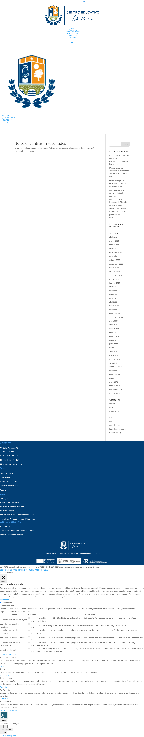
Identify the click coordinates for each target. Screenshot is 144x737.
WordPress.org (115, 433)
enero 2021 (113, 332)
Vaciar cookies (6, 729)
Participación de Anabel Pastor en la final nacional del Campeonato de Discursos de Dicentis (118, 196)
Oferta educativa (73, 32)
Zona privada (10, 132)
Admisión (73, 30)
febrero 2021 (114, 328)
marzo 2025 (114, 268)
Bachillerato (5, 526)
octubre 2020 (114, 336)
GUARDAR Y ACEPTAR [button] (8, 710)
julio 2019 (113, 378)
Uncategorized (115, 411)
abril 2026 (113, 237)
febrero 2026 (114, 245)
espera (112, 403)
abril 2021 (113, 325)
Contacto (73, 35)
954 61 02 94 (77, 1)
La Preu (73, 28)
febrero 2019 (114, 386)
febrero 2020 (114, 359)
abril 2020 (113, 351)
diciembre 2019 (115, 367)
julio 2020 (113, 340)
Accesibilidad (5, 490)
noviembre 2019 (115, 370)
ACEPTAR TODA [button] (41, 570)
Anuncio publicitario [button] (8, 654)
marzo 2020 (114, 355)
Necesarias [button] (4, 600)
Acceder (112, 421)
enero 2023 (113, 286)
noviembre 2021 (115, 309)
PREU (111, 407)
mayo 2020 (113, 347)
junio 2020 (113, 344)
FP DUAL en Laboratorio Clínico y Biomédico (17, 530)
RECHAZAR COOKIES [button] (26, 570)
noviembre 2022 (115, 290)
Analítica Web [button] (5, 675)
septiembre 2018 (116, 389)
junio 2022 (113, 298)
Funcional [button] (4, 699)
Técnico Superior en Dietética (12, 535)
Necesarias (7, 603)
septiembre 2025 (116, 264)
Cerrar (3, 721)
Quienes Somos (6, 473)
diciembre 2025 (115, 252)
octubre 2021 (114, 313)
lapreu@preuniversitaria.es (97, 1)
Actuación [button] (4, 687)
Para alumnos (73, 33)
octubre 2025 (114, 260)
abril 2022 (113, 302)
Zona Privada (10, 46)
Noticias (73, 37)
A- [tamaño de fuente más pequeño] (2, 726)
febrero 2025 (114, 271)
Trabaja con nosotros (8, 481)
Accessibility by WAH (8, 735)
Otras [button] (2, 666)
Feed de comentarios (117, 429)
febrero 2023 (114, 283)
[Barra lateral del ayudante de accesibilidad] (4, 715)
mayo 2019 (113, 382)
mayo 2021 (113, 321)
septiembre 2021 (116, 317)
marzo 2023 (114, 279)
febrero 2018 (114, 393)
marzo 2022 (114, 306)
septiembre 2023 (116, 275)
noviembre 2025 (115, 256)
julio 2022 (113, 294)
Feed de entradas (116, 425)
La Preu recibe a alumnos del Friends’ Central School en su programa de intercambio (117, 212)
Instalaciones (5, 477)
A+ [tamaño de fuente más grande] (6, 726)
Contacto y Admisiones (9, 485)
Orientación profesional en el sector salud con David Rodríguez (118, 183)
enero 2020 (113, 363)
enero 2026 (113, 248)
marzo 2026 (114, 241)
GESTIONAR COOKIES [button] (8, 570)
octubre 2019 (114, 374)
